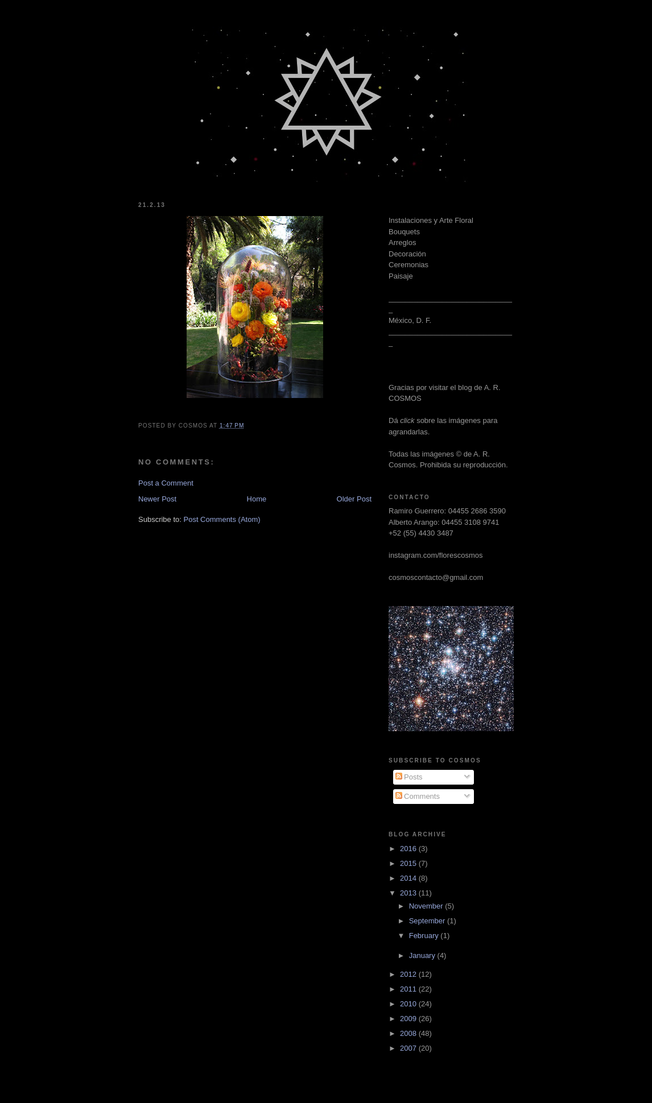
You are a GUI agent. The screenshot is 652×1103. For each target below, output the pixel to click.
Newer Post (157, 499)
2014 (409, 878)
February (425, 935)
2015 (409, 863)
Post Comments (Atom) (222, 519)
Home (257, 499)
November (427, 906)
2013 (409, 893)
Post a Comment (165, 483)
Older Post (354, 499)
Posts (409, 777)
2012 (409, 974)
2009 (409, 1018)
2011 (409, 989)
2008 (409, 1033)
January (423, 955)
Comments (417, 796)
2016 (409, 848)
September (428, 921)
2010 (409, 1004)
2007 (409, 1048)
